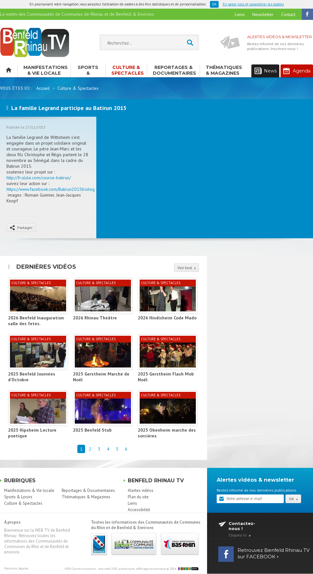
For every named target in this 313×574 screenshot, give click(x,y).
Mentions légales (16, 568)
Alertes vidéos (140, 490)
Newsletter (263, 14)
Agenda (296, 71)
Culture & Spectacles (127, 70)
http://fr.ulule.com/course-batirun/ (38, 178)
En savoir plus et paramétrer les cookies (253, 4)
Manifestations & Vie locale (45, 70)
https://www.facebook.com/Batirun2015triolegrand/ (55, 189)
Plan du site (138, 497)
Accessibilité (139, 509)
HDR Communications (115, 569)
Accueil (43, 88)
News (266, 71)
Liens (240, 14)
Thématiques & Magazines (224, 70)
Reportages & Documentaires (174, 70)
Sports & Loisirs (88, 70)
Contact (288, 14)
